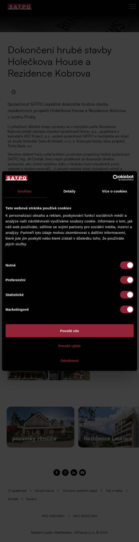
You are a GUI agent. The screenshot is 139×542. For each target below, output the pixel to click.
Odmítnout (70, 361)
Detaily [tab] (70, 191)
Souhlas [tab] (24, 191)
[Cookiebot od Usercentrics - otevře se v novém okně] (113, 178)
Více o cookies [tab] (114, 191)
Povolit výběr (69, 346)
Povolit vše (69, 331)
